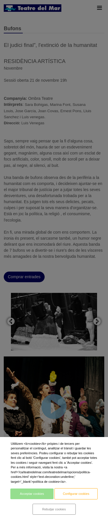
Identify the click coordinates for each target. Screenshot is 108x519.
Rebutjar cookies (54, 509)
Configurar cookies (76, 493)
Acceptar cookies (32, 493)
